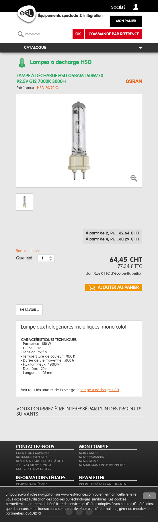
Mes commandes (91, 457)
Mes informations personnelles (102, 465)
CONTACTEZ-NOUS (35, 447)
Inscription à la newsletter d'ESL (103, 484)
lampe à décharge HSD (100, 390)
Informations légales (31, 484)
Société (118, 7)
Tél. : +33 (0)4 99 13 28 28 (33, 465)
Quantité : (25, 258)
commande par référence (114, 34)
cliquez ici (33, 513)
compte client (135, 7)
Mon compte (88, 453)
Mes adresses (88, 461)
